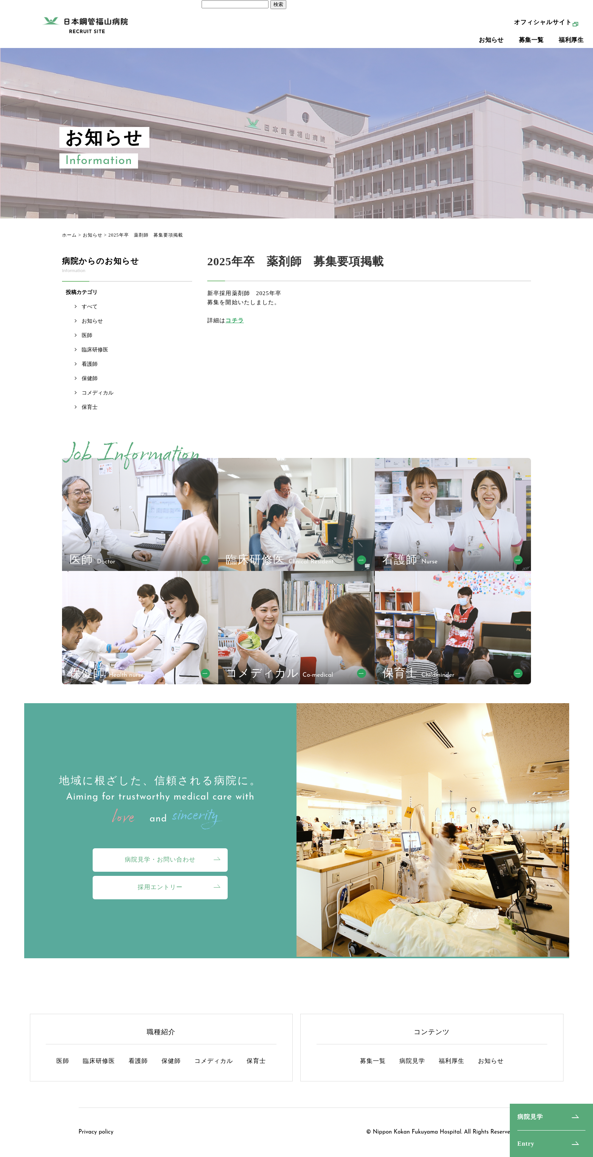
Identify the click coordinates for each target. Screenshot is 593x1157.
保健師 (90, 378)
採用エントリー (160, 887)
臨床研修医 (95, 350)
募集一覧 (531, 45)
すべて (90, 306)
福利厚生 (571, 45)
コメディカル (97, 393)
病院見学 (530, 1117)
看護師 (90, 364)
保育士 (90, 407)
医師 (87, 335)
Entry (525, 1143)
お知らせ (491, 45)
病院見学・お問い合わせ (160, 859)
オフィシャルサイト (543, 28)
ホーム (69, 235)
